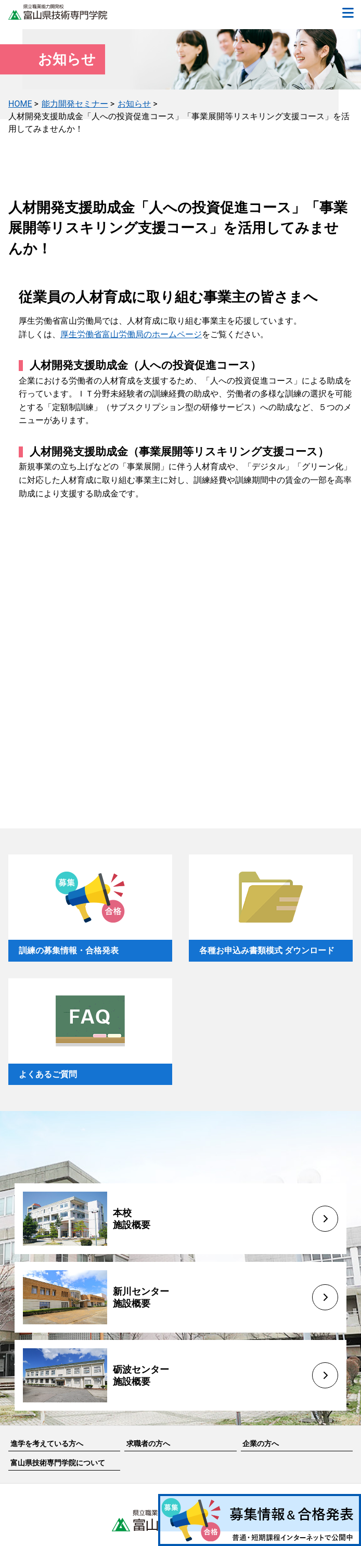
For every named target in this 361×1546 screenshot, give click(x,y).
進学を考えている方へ (46, 1443)
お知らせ (134, 104)
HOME (20, 104)
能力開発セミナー (75, 104)
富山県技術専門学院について (57, 1463)
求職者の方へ (148, 1443)
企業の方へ (260, 1443)
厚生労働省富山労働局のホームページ (131, 334)
